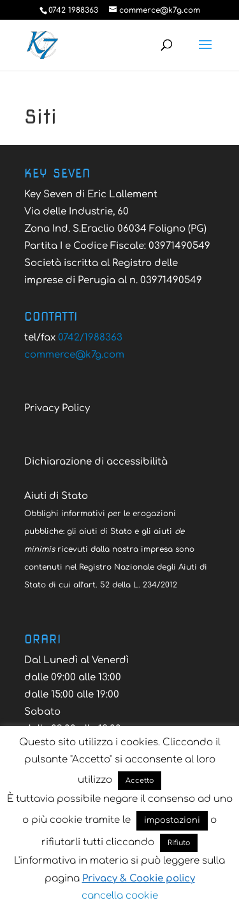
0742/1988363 (90, 337)
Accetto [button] (140, 780)
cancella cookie (120, 895)
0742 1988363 (73, 10)
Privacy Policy (57, 408)
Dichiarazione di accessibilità (96, 461)
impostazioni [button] (172, 820)
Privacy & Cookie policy (138, 878)
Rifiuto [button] (179, 843)
